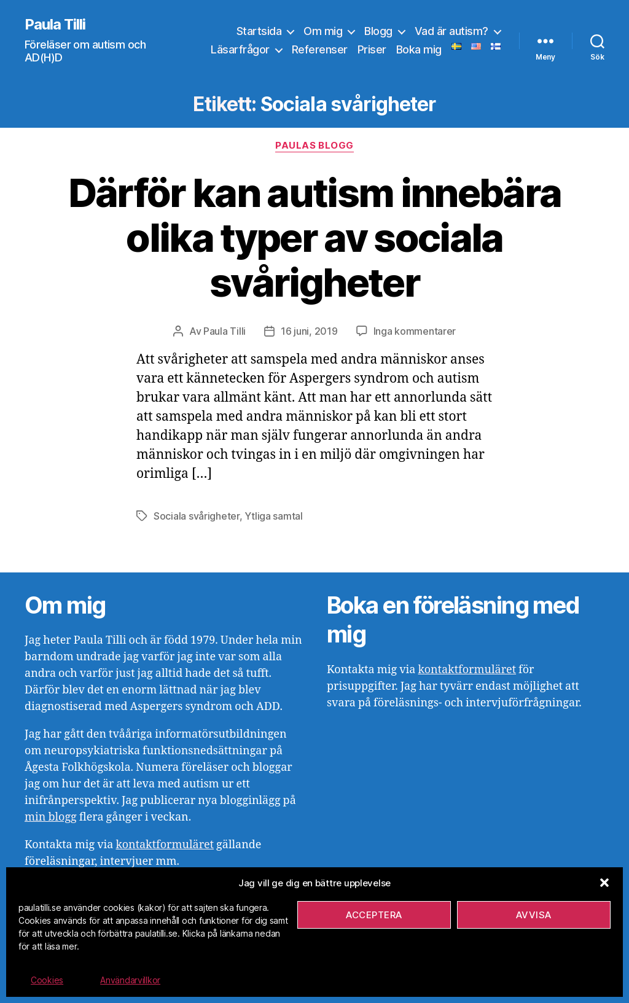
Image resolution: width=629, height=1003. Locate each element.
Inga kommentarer (414, 331)
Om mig (322, 31)
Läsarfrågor (240, 49)
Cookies (47, 980)
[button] (604, 882)
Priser (371, 49)
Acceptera (374, 915)
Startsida (259, 31)
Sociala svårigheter (197, 516)
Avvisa (534, 915)
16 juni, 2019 (309, 331)
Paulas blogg (314, 145)
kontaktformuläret (164, 845)
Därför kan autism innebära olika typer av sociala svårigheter (314, 237)
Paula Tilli (55, 24)
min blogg (51, 817)
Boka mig (419, 49)
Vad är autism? (451, 31)
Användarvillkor (130, 980)
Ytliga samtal (273, 516)
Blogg (378, 31)
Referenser (320, 49)
